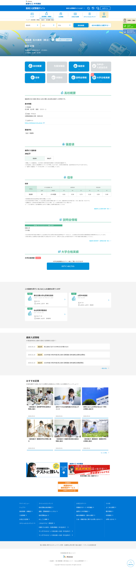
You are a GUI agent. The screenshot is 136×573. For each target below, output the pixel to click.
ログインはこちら (68, 266)
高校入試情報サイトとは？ (74, 8)
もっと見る (104, 453)
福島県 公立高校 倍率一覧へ (102, 209)
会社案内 (52, 561)
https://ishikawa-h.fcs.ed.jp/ (34, 123)
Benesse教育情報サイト (80, 561)
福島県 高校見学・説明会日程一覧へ (99, 241)
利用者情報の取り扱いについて (68, 553)
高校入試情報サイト (35, 8)
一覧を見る (104, 368)
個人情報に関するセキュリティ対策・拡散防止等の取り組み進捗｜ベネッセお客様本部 (68, 545)
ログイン (105, 8)
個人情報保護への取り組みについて (64, 561)
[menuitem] (32, 14)
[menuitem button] (104, 14)
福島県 (28, 25)
